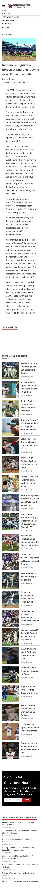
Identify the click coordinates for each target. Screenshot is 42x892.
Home (4, 10)
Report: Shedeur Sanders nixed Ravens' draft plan (29, 689)
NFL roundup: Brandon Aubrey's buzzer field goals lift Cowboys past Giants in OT (29, 520)
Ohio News (6, 14)
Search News (7, 24)
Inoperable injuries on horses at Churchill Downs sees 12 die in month (20, 69)
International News (10, 17)
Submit (26, 800)
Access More (6, 359)
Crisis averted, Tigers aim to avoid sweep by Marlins (29, 727)
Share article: (10, 327)
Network (5, 27)
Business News (8, 21)
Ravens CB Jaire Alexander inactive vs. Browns (29, 671)
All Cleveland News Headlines (19, 817)
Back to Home (7, 34)
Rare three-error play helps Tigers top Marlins (28, 576)
